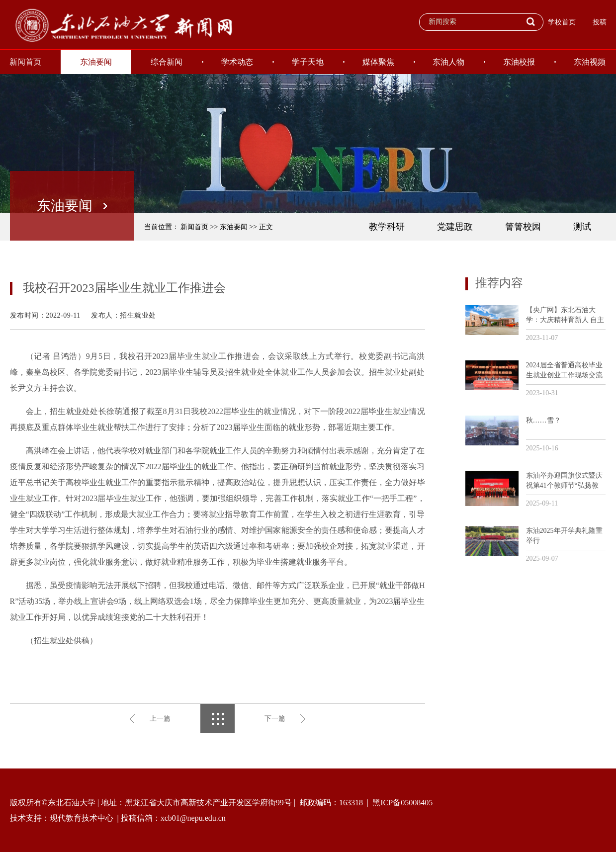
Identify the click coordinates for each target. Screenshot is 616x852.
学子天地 (308, 62)
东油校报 (519, 62)
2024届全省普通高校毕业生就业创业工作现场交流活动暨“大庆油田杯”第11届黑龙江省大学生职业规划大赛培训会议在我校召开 (564, 370)
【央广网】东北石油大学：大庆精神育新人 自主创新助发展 (565, 315)
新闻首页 (194, 227)
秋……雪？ (543, 420)
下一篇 (274, 718)
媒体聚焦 (378, 62)
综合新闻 (166, 62)
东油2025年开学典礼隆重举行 (564, 535)
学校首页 (562, 22)
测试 (582, 227)
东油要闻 (96, 62)
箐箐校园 (523, 227)
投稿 (600, 22)
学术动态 (237, 62)
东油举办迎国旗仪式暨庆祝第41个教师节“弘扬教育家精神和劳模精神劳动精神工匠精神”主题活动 (564, 481)
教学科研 (387, 227)
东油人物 (448, 62)
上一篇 (160, 718)
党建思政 (455, 227)
